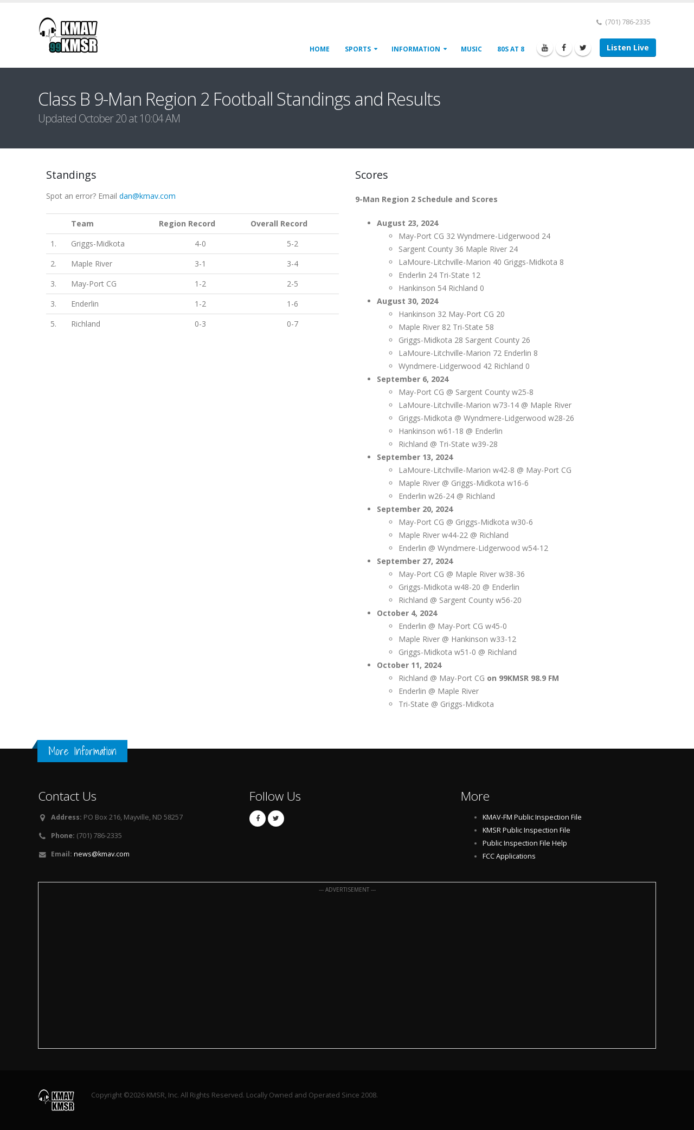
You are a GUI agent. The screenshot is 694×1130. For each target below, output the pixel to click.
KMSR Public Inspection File (526, 830)
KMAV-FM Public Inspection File (532, 817)
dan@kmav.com (147, 196)
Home (320, 49)
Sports (358, 49)
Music (471, 49)
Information (415, 49)
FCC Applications (509, 856)
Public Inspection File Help (525, 843)
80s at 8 (510, 49)
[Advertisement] (347, 971)
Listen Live (628, 47)
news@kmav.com (102, 854)
